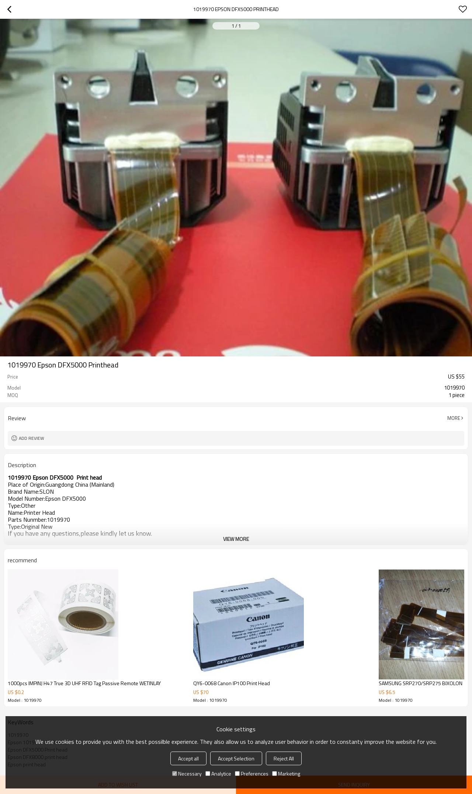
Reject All (284, 758)
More (453, 418)
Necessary (187, 773)
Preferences (251, 773)
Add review (31, 438)
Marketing (286, 773)
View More (236, 539)
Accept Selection (236, 758)
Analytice (218, 773)
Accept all (188, 758)
